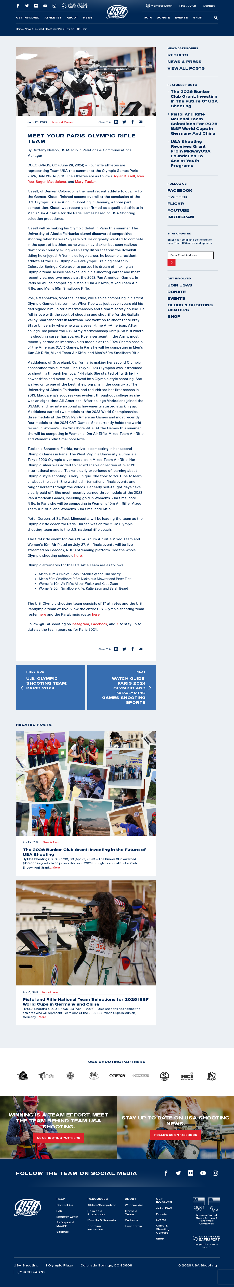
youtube (178, 210)
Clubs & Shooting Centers (190, 307)
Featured (39, 29)
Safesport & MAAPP (65, 1224)
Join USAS (180, 285)
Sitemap (62, 1231)
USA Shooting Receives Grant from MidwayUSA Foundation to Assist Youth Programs (189, 153)
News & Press (62, 122)
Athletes (53, 17)
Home (19, 29)
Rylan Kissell (124, 176)
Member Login (162, 5)
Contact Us (64, 1204)
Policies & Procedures (96, 1212)
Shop (197, 17)
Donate (163, 17)
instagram (181, 217)
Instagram (80, 624)
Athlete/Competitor (102, 1204)
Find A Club (187, 5)
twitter (177, 197)
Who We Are (134, 1204)
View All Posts (186, 68)
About (72, 17)
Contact (209, 5)
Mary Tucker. (86, 181)
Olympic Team (131, 1212)
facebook (180, 190)
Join (148, 17)
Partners (131, 1220)
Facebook (99, 624)
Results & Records (102, 1220)
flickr (176, 204)
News (88, 17)
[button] (116, 122)
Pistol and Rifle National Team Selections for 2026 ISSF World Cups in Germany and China (193, 123)
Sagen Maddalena (51, 181)
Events (181, 17)
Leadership (133, 1225)
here (78, 555)
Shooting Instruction (95, 1227)
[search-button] (216, 18)
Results (178, 55)
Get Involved (28, 17)
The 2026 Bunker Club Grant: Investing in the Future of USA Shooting (193, 98)
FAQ (59, 1210)
